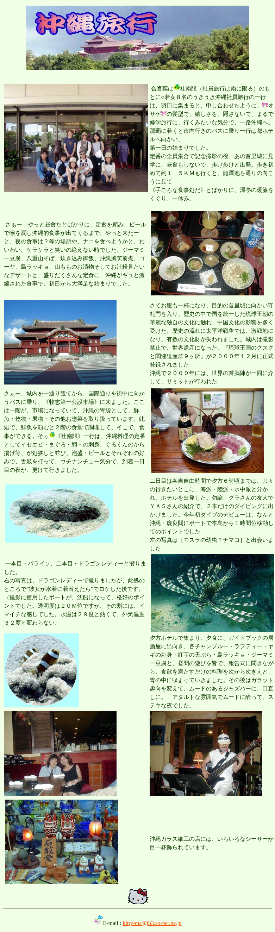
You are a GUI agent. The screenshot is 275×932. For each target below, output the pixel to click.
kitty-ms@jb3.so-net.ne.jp (152, 923)
